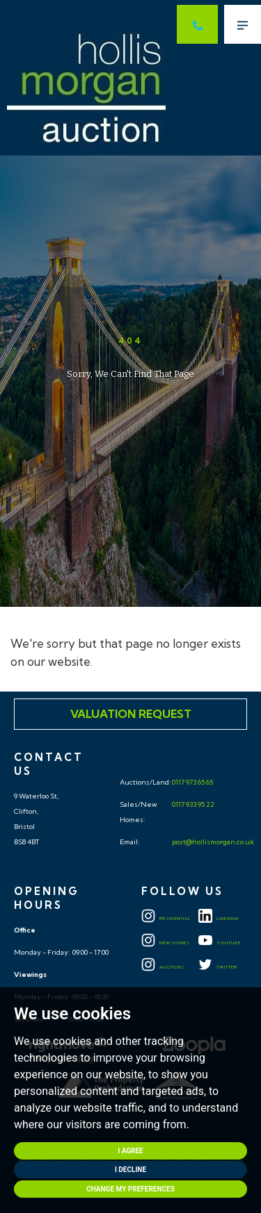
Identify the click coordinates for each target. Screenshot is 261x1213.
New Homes (165, 943)
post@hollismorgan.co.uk (212, 841)
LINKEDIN (218, 918)
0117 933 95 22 (192, 804)
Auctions (163, 967)
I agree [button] (130, 1151)
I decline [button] (130, 1169)
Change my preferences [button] (130, 1189)
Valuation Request (130, 714)
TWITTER (217, 967)
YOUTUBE (219, 943)
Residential (166, 918)
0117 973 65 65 (192, 782)
